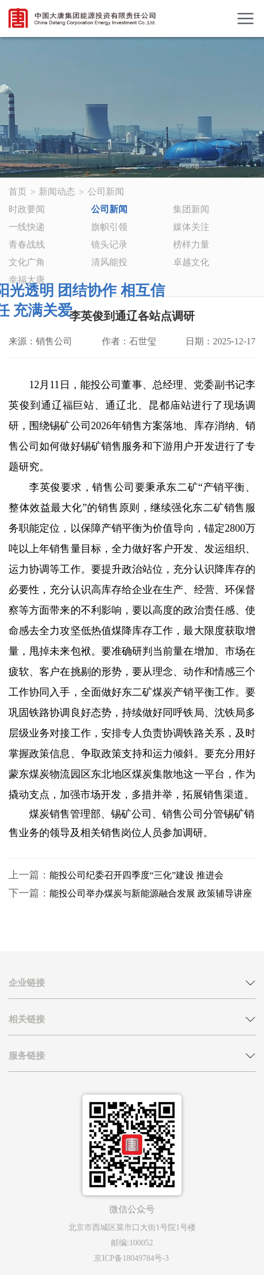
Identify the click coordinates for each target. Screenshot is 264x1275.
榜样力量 (191, 244)
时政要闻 (27, 209)
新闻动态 (57, 191)
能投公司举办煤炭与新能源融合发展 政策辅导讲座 (151, 893)
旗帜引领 (109, 227)
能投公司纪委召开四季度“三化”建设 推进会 (137, 875)
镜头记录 (109, 244)
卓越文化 (191, 262)
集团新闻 (191, 209)
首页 (18, 191)
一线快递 (27, 227)
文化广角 (27, 262)
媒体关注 (191, 227)
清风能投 (109, 262)
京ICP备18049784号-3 (131, 1258)
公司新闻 (106, 191)
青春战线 (27, 244)
